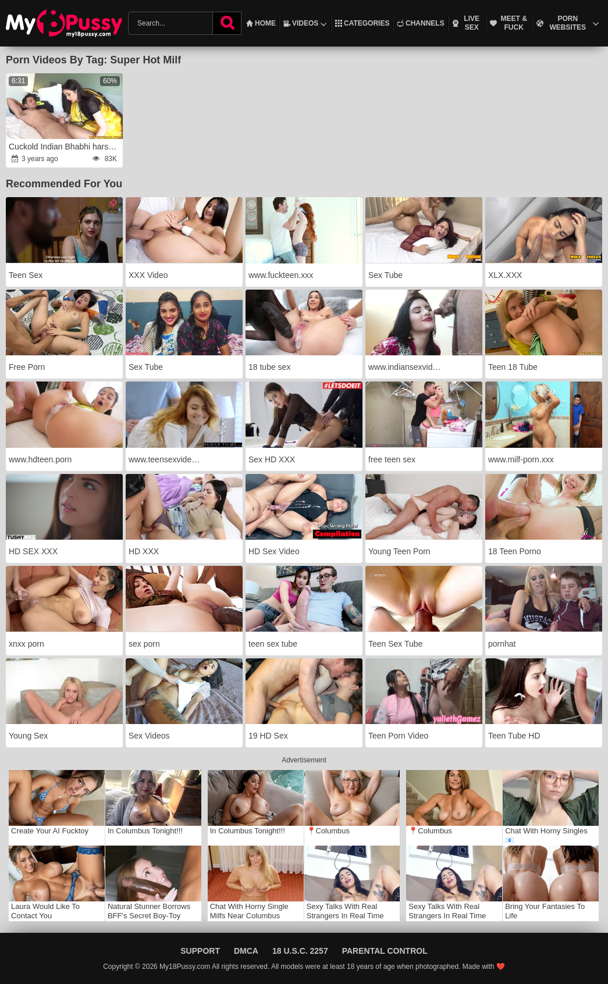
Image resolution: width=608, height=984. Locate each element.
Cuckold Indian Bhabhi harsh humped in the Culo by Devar (65, 146)
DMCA (246, 951)
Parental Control (385, 951)
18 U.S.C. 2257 (300, 951)
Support (200, 951)
